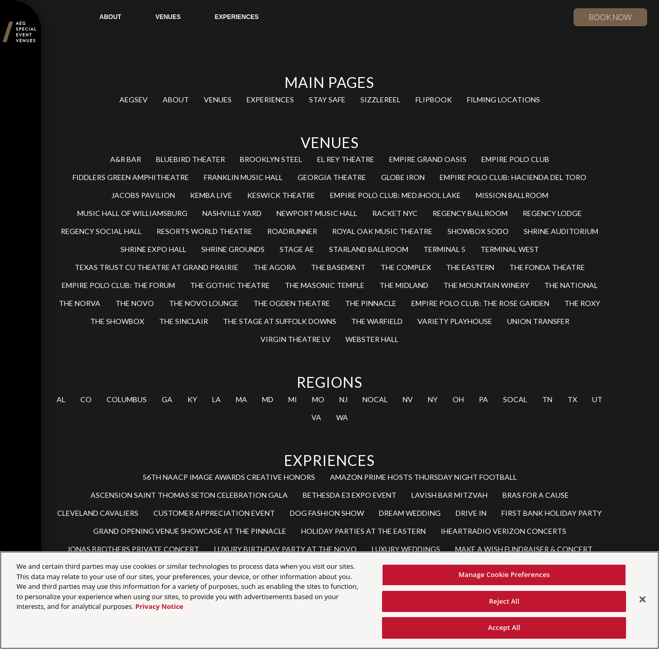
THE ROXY (582, 303)
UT (597, 399)
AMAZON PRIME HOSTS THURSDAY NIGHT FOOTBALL (423, 477)
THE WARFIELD (377, 321)
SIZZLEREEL (380, 99)
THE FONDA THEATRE (547, 267)
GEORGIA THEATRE (332, 177)
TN (547, 399)
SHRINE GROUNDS (233, 249)
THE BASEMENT (338, 267)
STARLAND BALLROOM (368, 249)
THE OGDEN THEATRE (291, 303)
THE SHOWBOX (117, 321)
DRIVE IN (471, 513)
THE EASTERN (470, 267)
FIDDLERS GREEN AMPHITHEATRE (131, 177)
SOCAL (515, 399)
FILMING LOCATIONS (503, 99)
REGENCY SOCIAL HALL (101, 231)
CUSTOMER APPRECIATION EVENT (214, 513)
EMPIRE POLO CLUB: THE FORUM (118, 285)
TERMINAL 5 (444, 249)
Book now (610, 17)
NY (433, 399)
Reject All (504, 601)
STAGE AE (297, 249)
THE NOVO (134, 303)
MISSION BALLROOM (512, 195)
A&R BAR (125, 159)
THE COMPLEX (405, 267)
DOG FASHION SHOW (327, 513)
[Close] (642, 599)
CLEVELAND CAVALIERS (97, 513)
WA (342, 417)
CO (86, 399)
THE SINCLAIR (183, 321)
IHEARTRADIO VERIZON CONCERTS (503, 531)
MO (318, 399)
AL (61, 399)
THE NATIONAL (571, 285)
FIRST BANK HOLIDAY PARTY (551, 513)
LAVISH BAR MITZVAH (449, 495)
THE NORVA (79, 303)
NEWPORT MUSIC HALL (316, 213)
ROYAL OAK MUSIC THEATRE (382, 231)
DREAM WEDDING (410, 513)
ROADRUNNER (292, 231)
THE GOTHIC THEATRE (230, 285)
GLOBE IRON (403, 177)
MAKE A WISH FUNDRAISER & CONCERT (524, 549)
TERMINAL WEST (509, 249)
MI (292, 399)
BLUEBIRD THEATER (190, 159)
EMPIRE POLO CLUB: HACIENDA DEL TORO (513, 177)
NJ (343, 399)
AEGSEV (133, 99)
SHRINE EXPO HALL (153, 249)
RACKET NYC (395, 213)
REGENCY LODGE (552, 213)
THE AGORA (274, 267)
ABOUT (110, 17)
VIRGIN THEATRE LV (296, 339)
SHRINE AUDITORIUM (561, 231)
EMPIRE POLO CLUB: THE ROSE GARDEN (480, 303)
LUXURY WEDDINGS (406, 549)
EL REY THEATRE (345, 159)
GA (167, 399)
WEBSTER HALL (371, 339)
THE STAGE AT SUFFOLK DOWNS (279, 321)
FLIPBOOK (433, 99)
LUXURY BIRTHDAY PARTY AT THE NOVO (285, 549)
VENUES (168, 17)
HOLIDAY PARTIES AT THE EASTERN (363, 531)
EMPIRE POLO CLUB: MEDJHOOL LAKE (395, 195)
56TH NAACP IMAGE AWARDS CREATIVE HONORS (229, 477)
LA (216, 399)
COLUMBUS (127, 399)
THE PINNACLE (370, 303)
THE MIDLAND (403, 285)
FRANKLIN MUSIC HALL (243, 177)
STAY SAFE (327, 99)
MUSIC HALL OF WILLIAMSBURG (132, 213)
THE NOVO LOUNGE (203, 303)
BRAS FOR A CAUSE (535, 495)
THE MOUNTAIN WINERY (486, 285)
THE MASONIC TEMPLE (325, 285)
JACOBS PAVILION (143, 195)
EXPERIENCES (236, 17)
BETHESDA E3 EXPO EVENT (349, 495)
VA (316, 417)
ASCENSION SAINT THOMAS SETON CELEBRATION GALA (189, 495)
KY (192, 399)
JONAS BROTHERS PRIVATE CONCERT (133, 549)
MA (241, 399)
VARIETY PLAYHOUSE (455, 321)
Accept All (504, 627)
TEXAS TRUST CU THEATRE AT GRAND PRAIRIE (156, 267)
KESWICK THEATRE (281, 195)
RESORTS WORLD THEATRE (204, 231)
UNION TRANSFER (538, 321)
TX (572, 399)
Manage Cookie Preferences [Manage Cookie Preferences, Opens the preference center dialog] (504, 574)
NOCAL (375, 399)
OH (458, 399)
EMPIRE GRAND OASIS (427, 159)
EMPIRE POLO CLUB (515, 159)
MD (267, 399)
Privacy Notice (159, 606)
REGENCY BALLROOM (470, 213)
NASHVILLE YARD (232, 213)
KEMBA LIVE (211, 195)
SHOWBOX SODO (478, 231)
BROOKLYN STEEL (271, 159)
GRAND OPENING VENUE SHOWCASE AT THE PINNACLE (189, 531)
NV (408, 399)
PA (483, 399)
